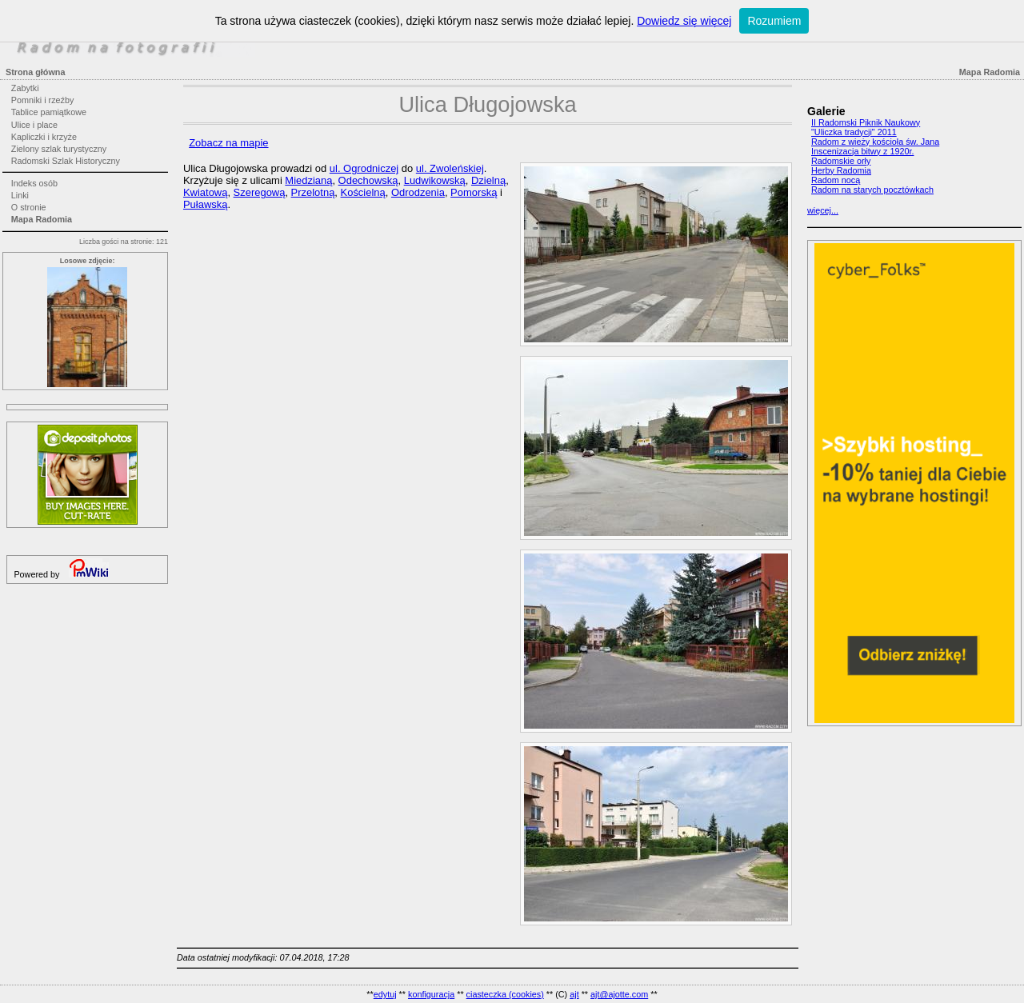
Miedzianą (308, 180)
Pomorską (473, 192)
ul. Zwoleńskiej (450, 168)
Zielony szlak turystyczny (58, 149)
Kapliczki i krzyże (44, 137)
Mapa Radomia (41, 219)
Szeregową (260, 192)
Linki (20, 195)
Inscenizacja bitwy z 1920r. (862, 151)
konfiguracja (431, 994)
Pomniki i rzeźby (42, 100)
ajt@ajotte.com (619, 994)
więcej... (822, 210)
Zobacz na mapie (228, 143)
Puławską (205, 204)
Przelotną (313, 192)
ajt (574, 994)
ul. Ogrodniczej (364, 168)
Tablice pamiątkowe (48, 112)
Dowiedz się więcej (684, 20)
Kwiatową (205, 192)
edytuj (385, 994)
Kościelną (363, 192)
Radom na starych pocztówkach (872, 189)
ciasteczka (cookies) (505, 994)
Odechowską (368, 180)
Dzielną (488, 180)
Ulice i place (34, 125)
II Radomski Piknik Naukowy (865, 122)
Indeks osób (34, 183)
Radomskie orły (840, 161)
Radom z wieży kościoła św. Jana (875, 141)
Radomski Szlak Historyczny (65, 161)
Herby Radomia (841, 170)
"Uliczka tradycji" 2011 (854, 132)
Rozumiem (774, 20)
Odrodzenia (418, 192)
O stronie (28, 207)
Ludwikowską (435, 180)
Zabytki (25, 88)
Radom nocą (835, 180)
